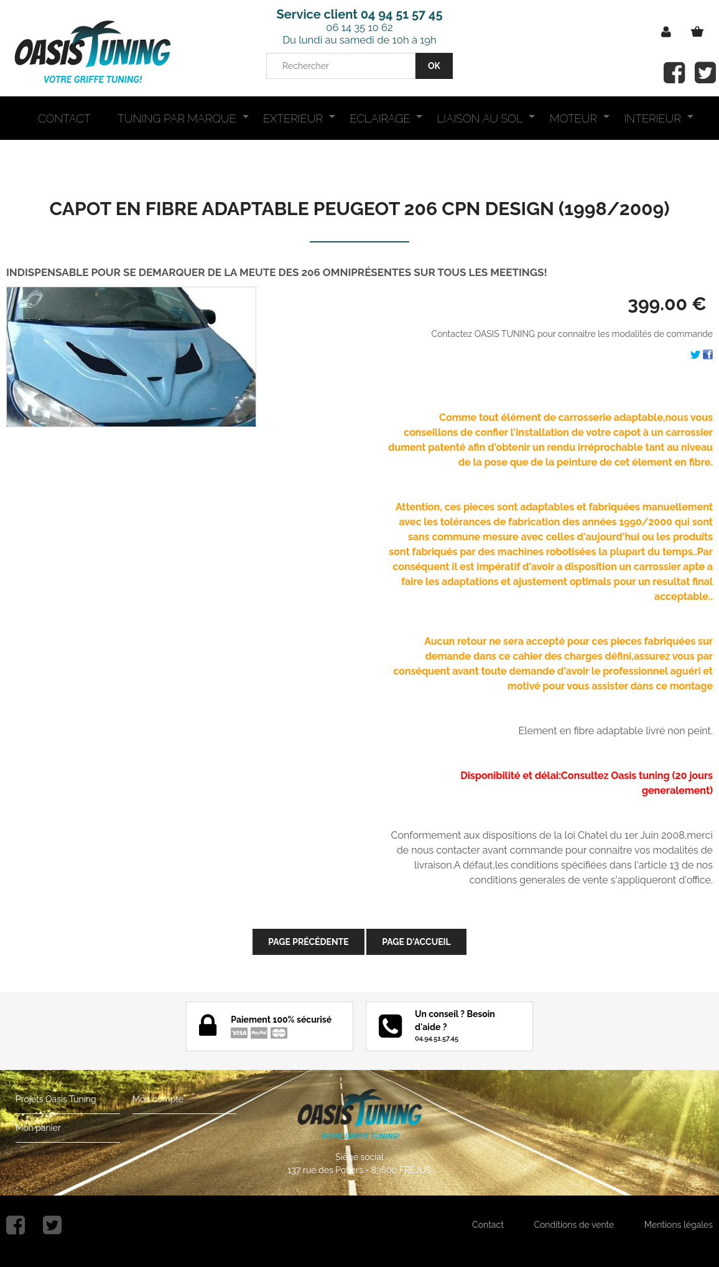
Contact (488, 1225)
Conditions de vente (574, 1225)
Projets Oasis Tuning (56, 1099)
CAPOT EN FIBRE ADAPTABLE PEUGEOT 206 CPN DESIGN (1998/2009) (360, 208)
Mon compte (157, 1099)
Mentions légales (678, 1225)
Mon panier (38, 1128)
